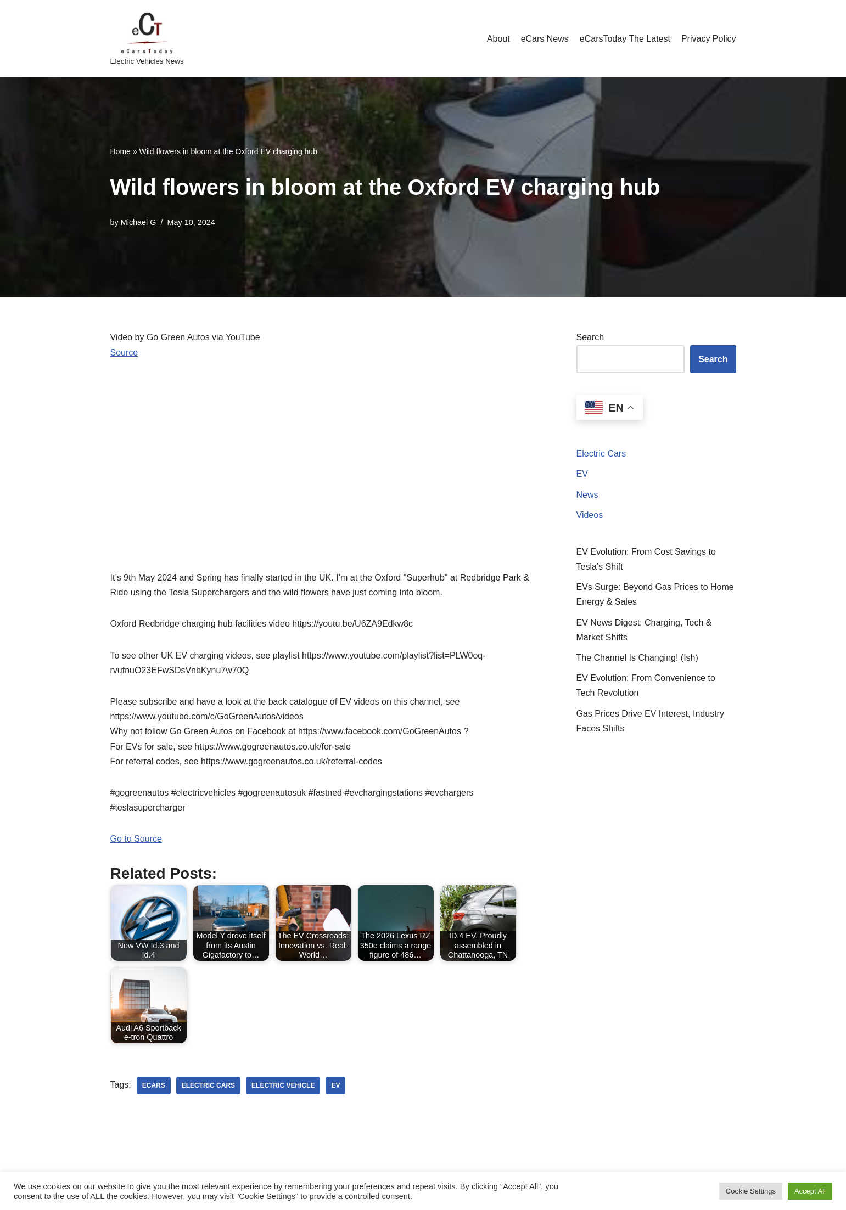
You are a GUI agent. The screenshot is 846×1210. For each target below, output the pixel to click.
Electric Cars (601, 453)
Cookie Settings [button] (751, 1191)
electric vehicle (283, 1085)
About (498, 38)
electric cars (208, 1085)
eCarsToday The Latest (625, 38)
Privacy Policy (708, 38)
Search (590, 337)
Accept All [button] (810, 1191)
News (587, 494)
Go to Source (136, 838)
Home (120, 151)
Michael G (138, 222)
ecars (153, 1085)
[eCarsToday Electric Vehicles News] (147, 38)
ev (335, 1085)
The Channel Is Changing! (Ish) (637, 657)
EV (582, 474)
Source (124, 352)
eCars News (545, 38)
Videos (589, 515)
